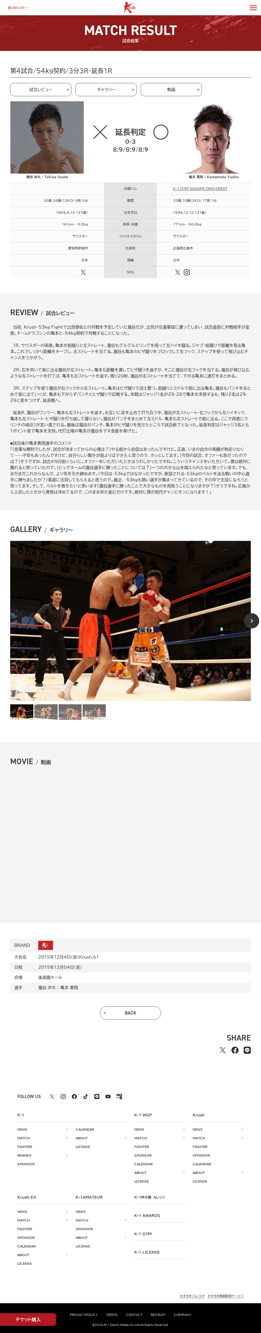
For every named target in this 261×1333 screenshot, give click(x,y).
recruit (158, 1314)
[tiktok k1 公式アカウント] (85, 1096)
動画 (171, 90)
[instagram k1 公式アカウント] (63, 1096)
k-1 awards (147, 1215)
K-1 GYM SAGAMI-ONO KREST (200, 188)
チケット (28, 1319)
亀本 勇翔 (69, 988)
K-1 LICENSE (147, 1252)
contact (134, 1314)
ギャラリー (106, 90)
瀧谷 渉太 (47, 988)
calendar (85, 1129)
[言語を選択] (16, 7)
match (23, 1138)
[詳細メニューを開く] (253, 7)
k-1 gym (143, 1234)
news (22, 1129)
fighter (24, 1146)
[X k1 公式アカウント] (52, 1096)
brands (24, 1155)
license (83, 1146)
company (182, 1314)
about (82, 1138)
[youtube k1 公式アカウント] (108, 1096)
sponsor (26, 1164)
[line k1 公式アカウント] (96, 1096)
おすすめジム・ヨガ (192, 1295)
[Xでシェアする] (223, 1050)
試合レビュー (40, 90)
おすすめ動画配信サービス (226, 1295)
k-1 (149, 1197)
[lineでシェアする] (247, 1050)
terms (112, 1314)
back (130, 1013)
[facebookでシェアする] (235, 1050)
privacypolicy (84, 1314)
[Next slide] (251, 620)
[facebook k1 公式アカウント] (74, 1096)
